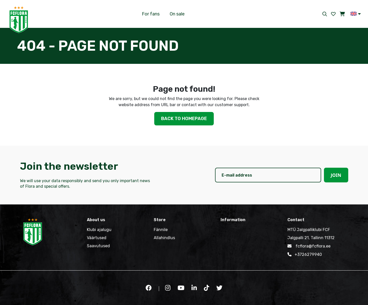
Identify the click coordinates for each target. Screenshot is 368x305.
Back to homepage (184, 118)
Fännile (161, 229)
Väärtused (96, 237)
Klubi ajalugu (99, 229)
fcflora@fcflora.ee (309, 246)
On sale (177, 14)
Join (336, 175)
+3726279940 (304, 254)
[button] (355, 14)
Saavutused (98, 245)
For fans (151, 14)
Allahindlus (164, 237)
